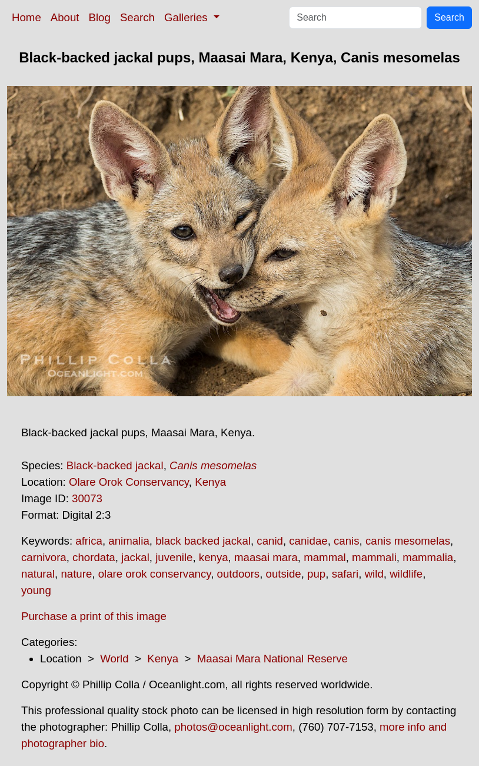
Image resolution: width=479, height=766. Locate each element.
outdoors (238, 574)
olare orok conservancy (154, 574)
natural (38, 574)
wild (374, 574)
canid (270, 541)
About (65, 17)
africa (88, 541)
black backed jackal (203, 541)
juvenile (173, 557)
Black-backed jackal (115, 465)
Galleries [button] (187, 17)
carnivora (43, 557)
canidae (308, 541)
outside (283, 574)
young (36, 590)
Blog (100, 17)
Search (137, 17)
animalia (128, 541)
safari (345, 574)
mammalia (428, 557)
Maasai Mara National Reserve (272, 658)
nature (76, 574)
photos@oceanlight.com (233, 727)
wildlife (406, 574)
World (114, 658)
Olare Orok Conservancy (129, 482)
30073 (87, 498)
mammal (325, 557)
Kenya (210, 482)
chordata (93, 557)
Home (26, 17)
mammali (374, 557)
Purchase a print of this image (94, 616)
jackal (135, 557)
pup (316, 574)
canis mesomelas (407, 541)
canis (347, 541)
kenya (213, 557)
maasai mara (266, 557)
